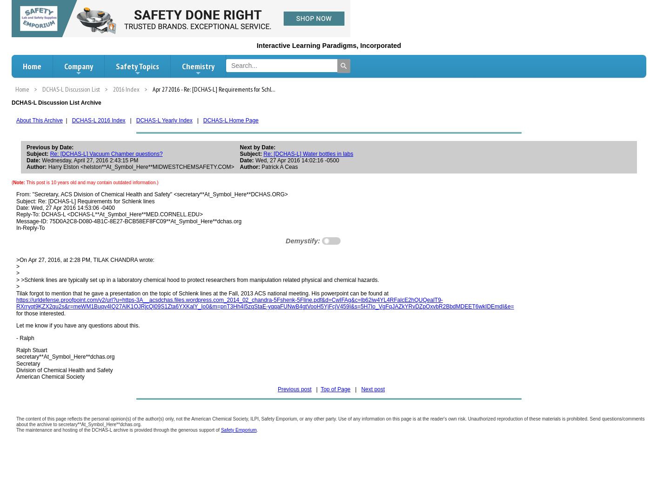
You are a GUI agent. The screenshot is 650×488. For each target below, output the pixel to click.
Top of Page (335, 389)
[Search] (343, 66)
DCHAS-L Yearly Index (164, 120)
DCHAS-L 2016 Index (99, 120)
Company (78, 69)
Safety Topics (137, 69)
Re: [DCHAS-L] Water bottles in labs (308, 154)
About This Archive (39, 120)
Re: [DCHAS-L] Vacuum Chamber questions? (106, 154)
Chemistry (198, 69)
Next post (373, 389)
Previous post (295, 389)
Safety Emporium (239, 430)
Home (32, 66)
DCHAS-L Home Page (231, 120)
